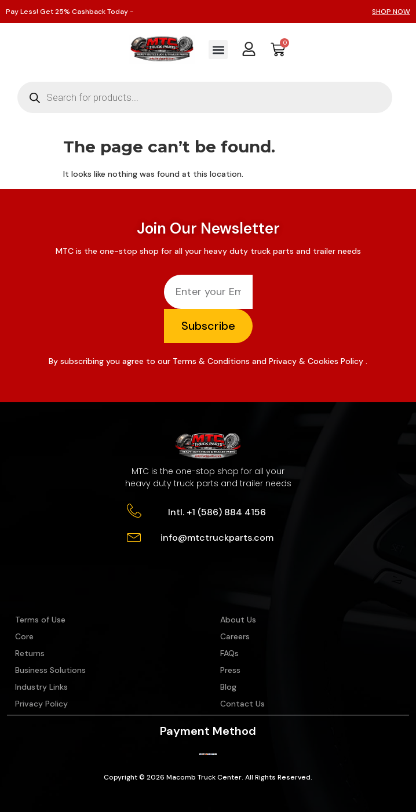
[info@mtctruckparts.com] (134, 536)
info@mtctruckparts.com (216, 537)
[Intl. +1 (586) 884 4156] (134, 511)
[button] (218, 49)
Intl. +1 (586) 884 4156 (217, 512)
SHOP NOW (391, 11)
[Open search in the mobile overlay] (205, 97)
